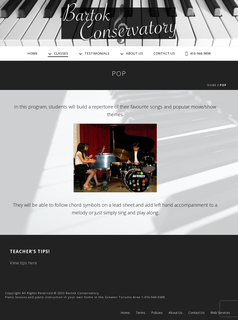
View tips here (23, 263)
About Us (131, 53)
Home (33, 53)
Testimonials (93, 53)
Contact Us (164, 53)
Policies (156, 313)
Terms (140, 313)
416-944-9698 (197, 53)
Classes (58, 53)
